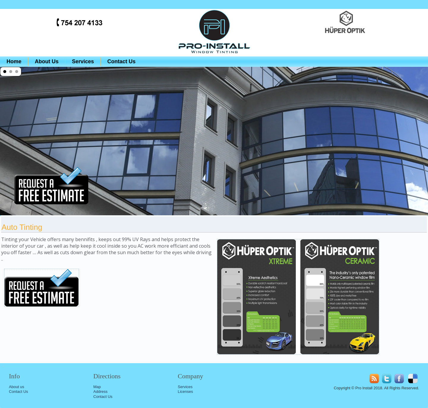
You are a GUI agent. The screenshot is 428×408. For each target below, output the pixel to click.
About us (16, 387)
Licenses (185, 391)
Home (14, 61)
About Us (47, 61)
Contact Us (121, 61)
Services (83, 61)
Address (100, 391)
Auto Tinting (21, 227)
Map (97, 387)
